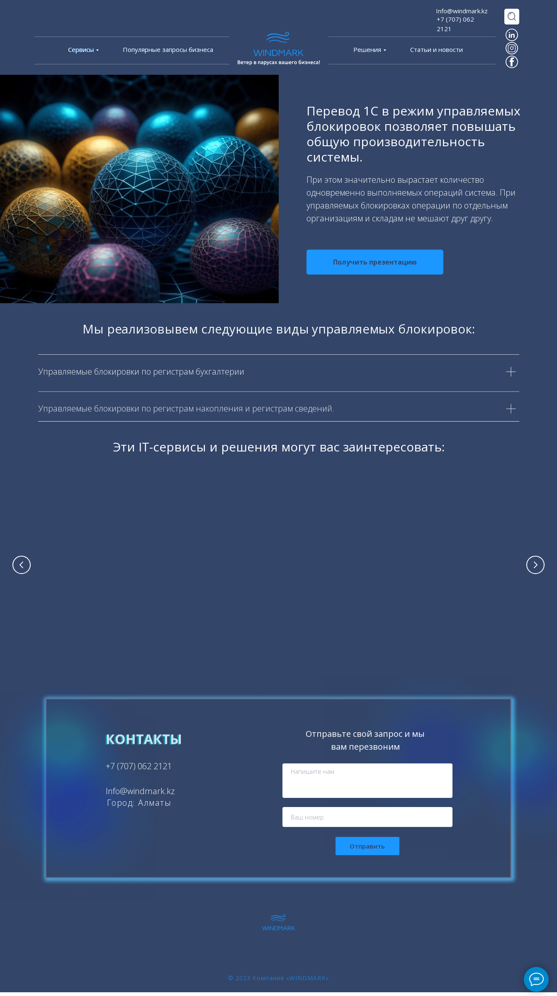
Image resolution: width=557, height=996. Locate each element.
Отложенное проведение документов (340, 602)
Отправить (367, 850)
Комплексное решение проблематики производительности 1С (92, 606)
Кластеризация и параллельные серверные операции (465, 606)
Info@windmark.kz (462, 11)
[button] (374, 262)
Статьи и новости (436, 49)
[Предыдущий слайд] (21, 566)
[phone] (367, 820)
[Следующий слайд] (535, 566)
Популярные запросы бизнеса (168, 49)
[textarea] (367, 784)
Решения (367, 49)
